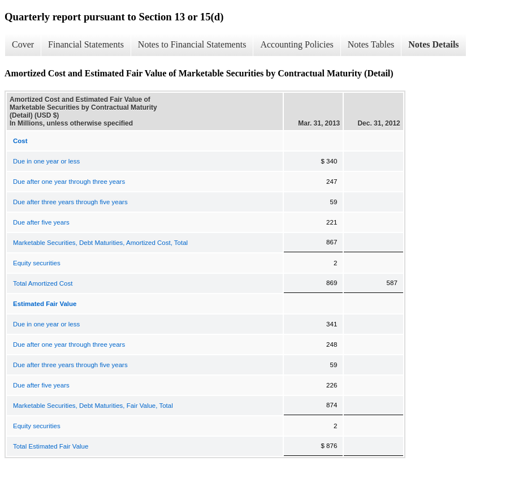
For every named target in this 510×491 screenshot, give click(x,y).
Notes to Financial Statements (192, 44)
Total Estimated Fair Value (50, 446)
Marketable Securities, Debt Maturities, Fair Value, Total (93, 405)
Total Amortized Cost (42, 283)
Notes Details (433, 44)
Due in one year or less (46, 161)
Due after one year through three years (69, 181)
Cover (23, 44)
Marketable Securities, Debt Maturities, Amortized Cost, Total (100, 242)
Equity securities (36, 263)
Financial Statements (86, 44)
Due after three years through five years (70, 202)
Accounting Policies (296, 44)
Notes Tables (371, 44)
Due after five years (41, 222)
